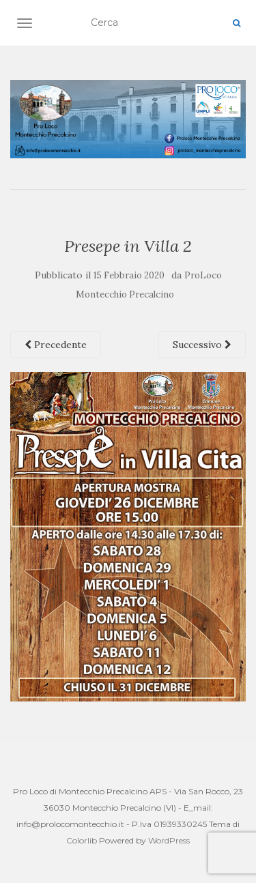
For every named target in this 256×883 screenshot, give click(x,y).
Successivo (202, 344)
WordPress (169, 840)
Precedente (56, 344)
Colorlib (81, 840)
